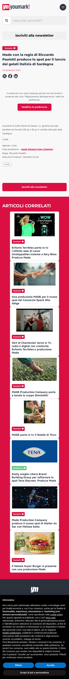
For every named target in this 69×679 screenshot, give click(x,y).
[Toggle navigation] (63, 7)
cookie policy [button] (56, 614)
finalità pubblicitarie (11, 633)
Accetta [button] (51, 665)
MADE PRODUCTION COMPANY (37, 149)
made (7, 164)
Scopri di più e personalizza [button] (34, 672)
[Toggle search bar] (7, 20)
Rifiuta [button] (18, 665)
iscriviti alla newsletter (34, 35)
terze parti (50, 617)
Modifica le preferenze (34, 107)
